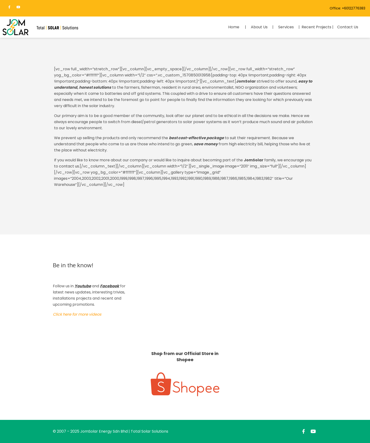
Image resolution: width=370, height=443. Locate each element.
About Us (259, 27)
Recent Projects (316, 27)
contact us (69, 166)
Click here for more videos (77, 314)
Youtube (83, 286)
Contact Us (347, 27)
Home (233, 27)
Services (286, 27)
